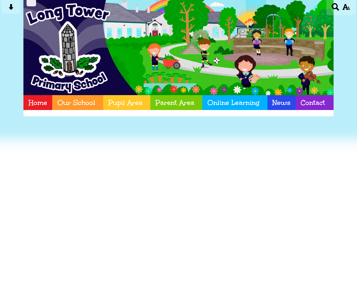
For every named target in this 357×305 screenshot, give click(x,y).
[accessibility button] (346, 9)
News (281, 102)
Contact (313, 102)
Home (37, 102)
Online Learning (233, 102)
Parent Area (174, 102)
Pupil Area (125, 102)
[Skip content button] (11, 9)
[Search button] (335, 9)
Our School (76, 102)
